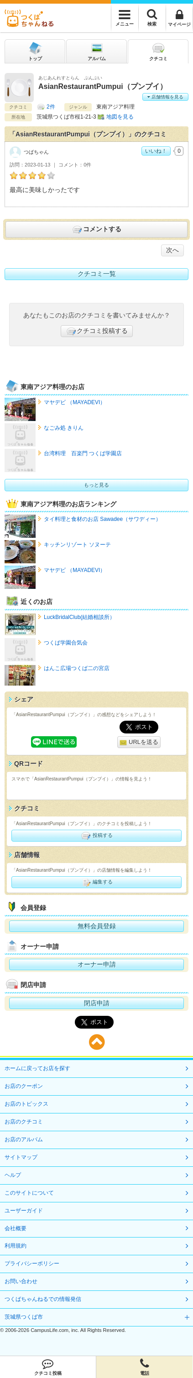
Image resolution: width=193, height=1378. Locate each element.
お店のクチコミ (24, 1121)
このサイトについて (29, 1193)
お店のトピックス (26, 1104)
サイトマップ (21, 1157)
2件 (51, 107)
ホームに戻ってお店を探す (37, 1068)
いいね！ (156, 151)
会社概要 (15, 1228)
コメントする (96, 229)
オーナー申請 (97, 964)
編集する (96, 882)
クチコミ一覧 (97, 273)
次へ (172, 250)
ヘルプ (13, 1175)
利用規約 (15, 1246)
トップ (35, 51)
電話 (144, 1367)
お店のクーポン (24, 1086)
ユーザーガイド (24, 1210)
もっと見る (96, 485)
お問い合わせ (21, 1281)
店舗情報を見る (165, 96)
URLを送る (139, 742)
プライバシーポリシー (32, 1263)
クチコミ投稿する (97, 331)
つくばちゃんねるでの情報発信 (43, 1299)
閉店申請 (97, 1003)
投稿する (96, 835)
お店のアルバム (24, 1139)
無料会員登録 (97, 926)
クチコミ (158, 51)
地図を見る (120, 117)
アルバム (97, 51)
